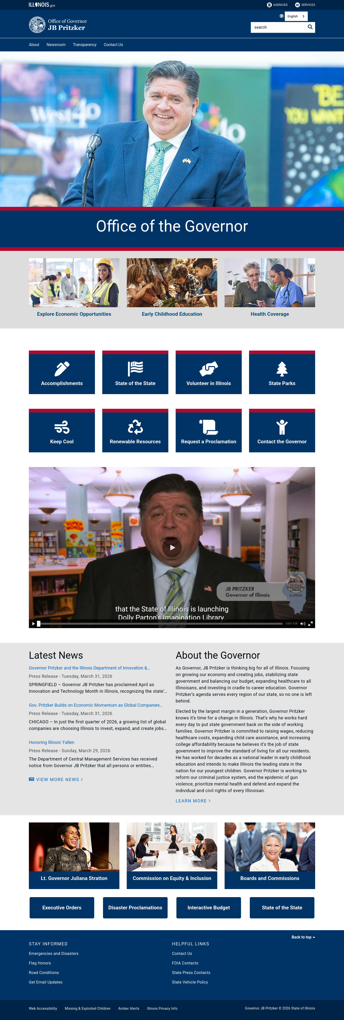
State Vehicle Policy (190, 982)
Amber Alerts (128, 1008)
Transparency (84, 44)
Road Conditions (44, 972)
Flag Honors (40, 963)
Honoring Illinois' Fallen (51, 742)
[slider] (38, 624)
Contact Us (113, 44)
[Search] (283, 27)
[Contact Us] (126, 44)
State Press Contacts (191, 972)
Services (305, 4)
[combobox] (296, 16)
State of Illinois (303, 1008)
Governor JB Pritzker (261, 1008)
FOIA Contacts (185, 963)
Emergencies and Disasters (54, 953)
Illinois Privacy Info (162, 1008)
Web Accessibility (43, 1008)
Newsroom (56, 44)
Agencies (277, 4)
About (34, 44)
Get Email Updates (46, 982)
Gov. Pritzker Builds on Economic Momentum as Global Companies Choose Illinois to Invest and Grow (94, 705)
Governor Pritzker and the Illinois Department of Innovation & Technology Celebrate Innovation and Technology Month (88, 668)
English (292, 16)
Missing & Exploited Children (87, 1008)
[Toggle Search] (310, 26)
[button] (172, 547)
